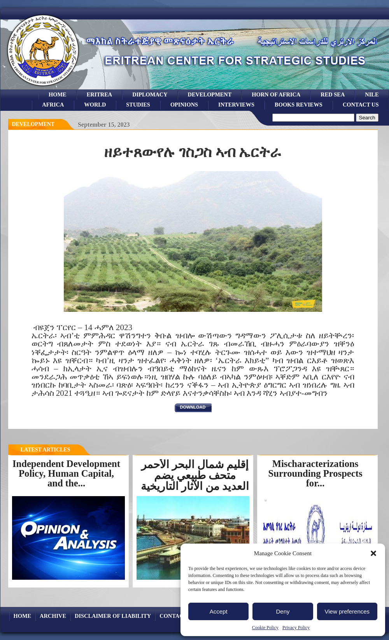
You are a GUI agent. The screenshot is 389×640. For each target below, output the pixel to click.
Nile (371, 94)
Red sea (333, 94)
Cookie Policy (265, 627)
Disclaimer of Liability (113, 616)
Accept (219, 611)
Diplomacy (149, 94)
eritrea (99, 94)
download (193, 407)
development (210, 94)
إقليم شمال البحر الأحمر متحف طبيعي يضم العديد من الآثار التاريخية (195, 475)
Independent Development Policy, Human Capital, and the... (66, 473)
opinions (184, 104)
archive (53, 616)
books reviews (298, 104)
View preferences (347, 611)
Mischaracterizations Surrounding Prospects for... (315, 473)
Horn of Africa (276, 94)
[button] (373, 553)
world (95, 104)
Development (33, 124)
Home (58, 94)
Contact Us (361, 104)
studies (138, 104)
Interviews (236, 104)
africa (53, 104)
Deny (282, 611)
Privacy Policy (296, 627)
